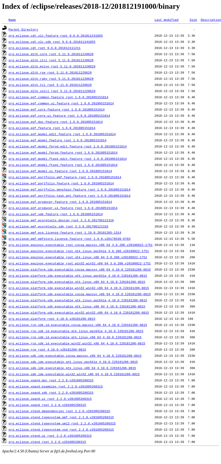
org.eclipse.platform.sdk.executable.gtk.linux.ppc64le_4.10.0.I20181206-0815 (78, 300)
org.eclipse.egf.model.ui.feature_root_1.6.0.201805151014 (60, 171)
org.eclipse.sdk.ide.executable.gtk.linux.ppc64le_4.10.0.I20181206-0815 (73, 362)
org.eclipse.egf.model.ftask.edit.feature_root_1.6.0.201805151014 (68, 158)
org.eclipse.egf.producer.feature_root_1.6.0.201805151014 (60, 202)
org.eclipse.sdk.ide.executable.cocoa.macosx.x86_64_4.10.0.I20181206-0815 (75, 355)
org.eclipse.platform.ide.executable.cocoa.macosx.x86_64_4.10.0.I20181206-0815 (80, 269)
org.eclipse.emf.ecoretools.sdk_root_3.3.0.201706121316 (58, 226)
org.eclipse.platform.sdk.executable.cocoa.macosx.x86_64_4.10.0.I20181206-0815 (80, 294)
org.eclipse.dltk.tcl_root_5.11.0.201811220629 (50, 85)
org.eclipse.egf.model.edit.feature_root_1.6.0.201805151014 (62, 134)
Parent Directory (23, 29)
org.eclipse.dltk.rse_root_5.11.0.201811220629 (50, 72)
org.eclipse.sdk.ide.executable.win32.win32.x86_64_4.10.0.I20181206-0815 (74, 374)
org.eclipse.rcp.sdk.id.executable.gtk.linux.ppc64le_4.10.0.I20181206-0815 (76, 331)
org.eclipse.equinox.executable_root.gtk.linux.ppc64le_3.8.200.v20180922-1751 (79, 251)
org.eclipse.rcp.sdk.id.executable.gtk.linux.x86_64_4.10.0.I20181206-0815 (75, 337)
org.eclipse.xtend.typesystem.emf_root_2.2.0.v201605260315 (61, 417)
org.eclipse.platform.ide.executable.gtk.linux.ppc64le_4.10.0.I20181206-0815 (78, 275)
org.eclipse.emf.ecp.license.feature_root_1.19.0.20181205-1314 (65, 232)
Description (211, 20)
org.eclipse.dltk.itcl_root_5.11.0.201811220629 (51, 60)
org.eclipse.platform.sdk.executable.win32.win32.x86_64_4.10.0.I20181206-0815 (79, 312)
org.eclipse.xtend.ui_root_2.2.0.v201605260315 (50, 435)
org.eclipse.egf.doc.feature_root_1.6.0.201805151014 (56, 122)
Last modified (166, 20)
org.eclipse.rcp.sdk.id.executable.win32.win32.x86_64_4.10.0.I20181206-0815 (77, 343)
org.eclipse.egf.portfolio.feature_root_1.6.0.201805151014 (61, 183)
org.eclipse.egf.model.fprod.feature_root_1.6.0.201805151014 (63, 152)
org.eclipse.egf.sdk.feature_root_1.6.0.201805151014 (56, 214)
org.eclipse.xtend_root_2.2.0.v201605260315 (47, 442)
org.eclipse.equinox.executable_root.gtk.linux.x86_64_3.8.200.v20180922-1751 (78, 257)
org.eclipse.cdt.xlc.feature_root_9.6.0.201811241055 (56, 35)
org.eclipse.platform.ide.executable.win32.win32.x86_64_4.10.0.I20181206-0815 (79, 288)
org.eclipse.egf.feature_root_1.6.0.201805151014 (52, 128)
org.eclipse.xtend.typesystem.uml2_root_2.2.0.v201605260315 (62, 423)
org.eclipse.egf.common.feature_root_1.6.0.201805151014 (58, 97)
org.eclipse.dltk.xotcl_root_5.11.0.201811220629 (52, 91)
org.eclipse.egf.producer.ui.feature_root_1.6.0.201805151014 (63, 208)
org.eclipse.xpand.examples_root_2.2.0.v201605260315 (56, 386)
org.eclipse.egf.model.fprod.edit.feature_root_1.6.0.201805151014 (68, 146)
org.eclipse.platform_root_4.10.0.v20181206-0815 (52, 319)
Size (193, 20)
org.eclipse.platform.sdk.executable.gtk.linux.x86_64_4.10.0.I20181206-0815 (77, 306)
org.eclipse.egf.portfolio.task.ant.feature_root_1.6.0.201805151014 (70, 195)
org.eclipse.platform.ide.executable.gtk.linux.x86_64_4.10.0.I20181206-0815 (77, 282)
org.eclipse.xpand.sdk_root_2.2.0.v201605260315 (51, 392)
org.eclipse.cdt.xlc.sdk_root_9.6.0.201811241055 (52, 42)
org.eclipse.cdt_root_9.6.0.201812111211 (45, 48)
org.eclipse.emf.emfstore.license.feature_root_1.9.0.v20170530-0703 (70, 238)
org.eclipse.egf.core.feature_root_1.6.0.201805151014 (57, 109)
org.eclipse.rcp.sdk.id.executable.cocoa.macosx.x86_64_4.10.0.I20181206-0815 (78, 325)
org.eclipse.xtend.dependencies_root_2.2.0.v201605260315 (59, 411)
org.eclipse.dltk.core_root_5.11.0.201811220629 (51, 54)
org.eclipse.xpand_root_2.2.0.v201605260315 (47, 405)
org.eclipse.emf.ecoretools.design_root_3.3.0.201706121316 (61, 220)
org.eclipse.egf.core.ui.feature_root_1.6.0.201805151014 (59, 115)
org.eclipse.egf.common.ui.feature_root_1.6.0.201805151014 (61, 103)
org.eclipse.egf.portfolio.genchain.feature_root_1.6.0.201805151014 (70, 189)
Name (12, 20)
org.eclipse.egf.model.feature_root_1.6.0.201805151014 (57, 140)
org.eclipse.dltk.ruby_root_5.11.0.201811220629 (51, 78)
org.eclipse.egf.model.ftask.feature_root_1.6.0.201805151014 (63, 165)
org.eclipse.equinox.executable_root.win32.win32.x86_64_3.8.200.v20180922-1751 (80, 263)
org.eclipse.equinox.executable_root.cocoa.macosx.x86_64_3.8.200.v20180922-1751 (81, 245)
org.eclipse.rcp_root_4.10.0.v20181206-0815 (47, 349)
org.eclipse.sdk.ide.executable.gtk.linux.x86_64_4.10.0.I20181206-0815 (72, 368)
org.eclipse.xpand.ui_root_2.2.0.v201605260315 (50, 399)
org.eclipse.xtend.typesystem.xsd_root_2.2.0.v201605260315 (61, 429)
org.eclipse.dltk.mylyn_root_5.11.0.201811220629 (52, 66)
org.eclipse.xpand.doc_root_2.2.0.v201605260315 (51, 380)
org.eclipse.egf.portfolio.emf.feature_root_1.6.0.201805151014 (65, 177)
